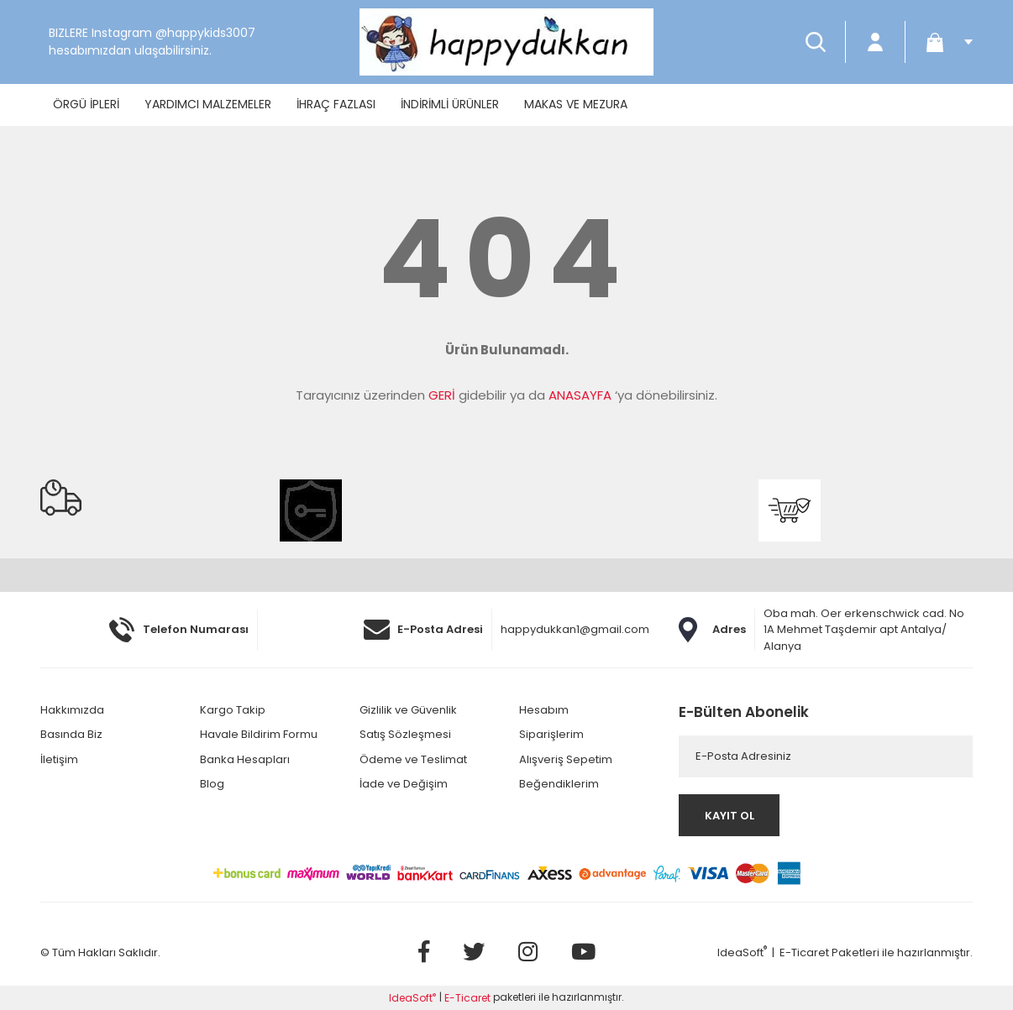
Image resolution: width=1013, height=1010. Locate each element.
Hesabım (544, 710)
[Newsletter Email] (826, 756)
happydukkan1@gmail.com (575, 629)
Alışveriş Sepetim (565, 759)
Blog (212, 784)
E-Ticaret (804, 952)
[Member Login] (875, 42)
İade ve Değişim (404, 784)
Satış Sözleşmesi (405, 734)
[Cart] (943, 42)
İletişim (59, 759)
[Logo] (506, 42)
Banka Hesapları (245, 759)
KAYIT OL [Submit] (729, 816)
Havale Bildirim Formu (259, 734)
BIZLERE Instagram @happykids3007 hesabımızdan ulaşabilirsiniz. (152, 41)
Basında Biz (71, 734)
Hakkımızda (72, 710)
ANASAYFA (579, 395)
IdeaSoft (742, 952)
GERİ (441, 395)
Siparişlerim (551, 734)
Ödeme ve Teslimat (413, 759)
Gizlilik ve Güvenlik (408, 710)
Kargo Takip (232, 710)
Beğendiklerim (559, 784)
